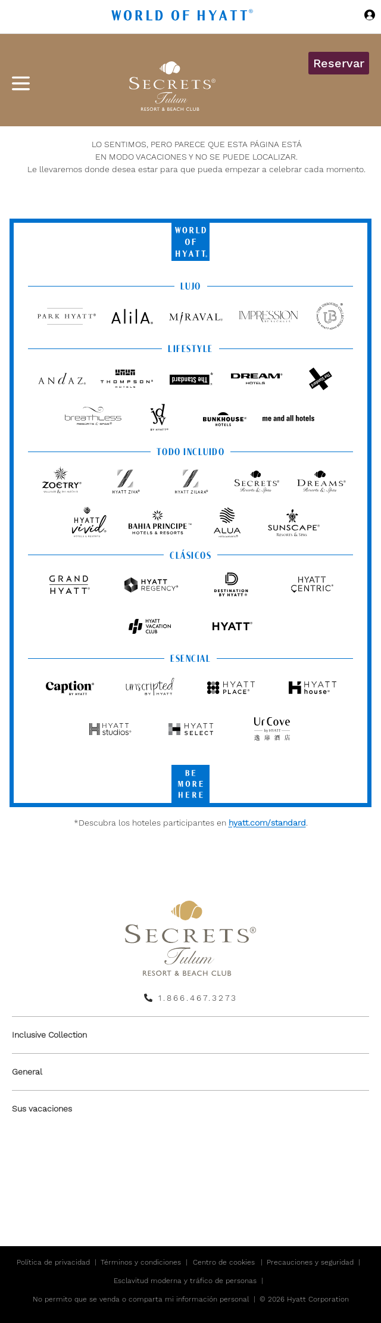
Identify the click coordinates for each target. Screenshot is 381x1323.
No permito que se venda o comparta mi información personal (141, 1299)
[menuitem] (190, 1035)
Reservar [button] (338, 63)
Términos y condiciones (141, 1262)
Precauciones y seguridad (310, 1262)
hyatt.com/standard (267, 822)
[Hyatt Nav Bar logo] (183, 17)
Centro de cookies (224, 1262)
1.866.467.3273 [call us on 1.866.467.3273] (198, 998)
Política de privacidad (53, 1262)
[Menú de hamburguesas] (21, 83)
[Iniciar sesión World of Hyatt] (369, 17)
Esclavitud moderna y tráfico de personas (185, 1281)
